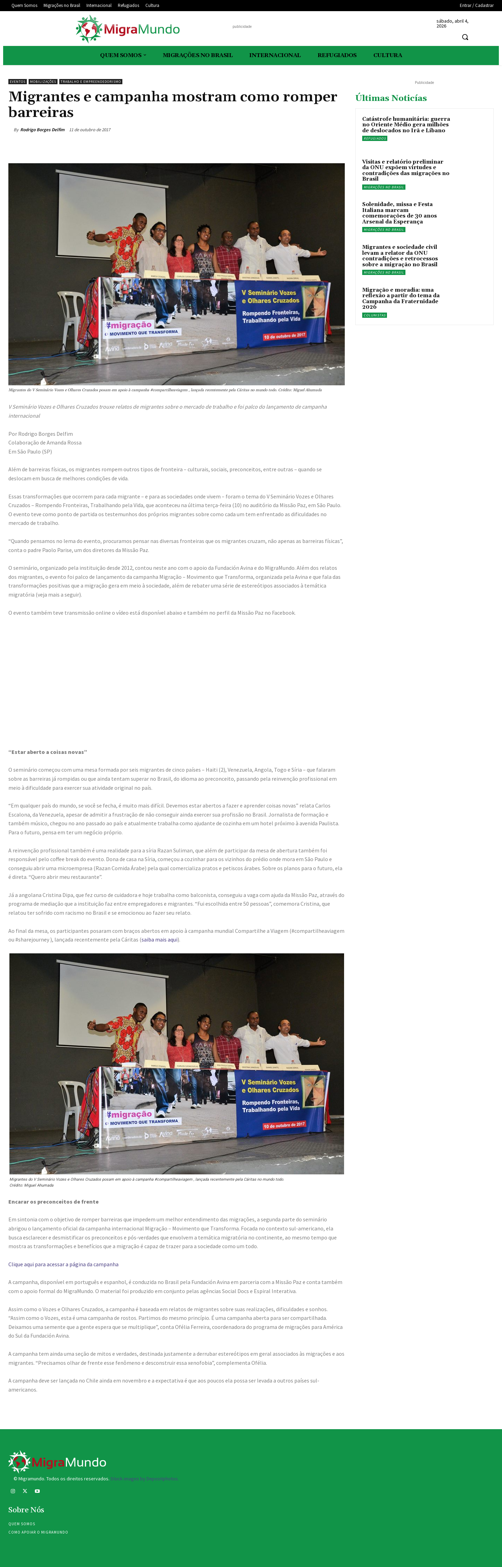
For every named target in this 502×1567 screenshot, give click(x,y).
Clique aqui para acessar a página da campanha (63, 1264)
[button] (465, 37)
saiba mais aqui (159, 939)
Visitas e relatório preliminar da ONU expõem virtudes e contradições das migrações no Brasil (405, 171)
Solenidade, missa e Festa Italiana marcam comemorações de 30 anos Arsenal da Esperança (399, 213)
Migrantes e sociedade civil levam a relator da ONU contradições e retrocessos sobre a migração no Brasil (400, 256)
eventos (17, 81)
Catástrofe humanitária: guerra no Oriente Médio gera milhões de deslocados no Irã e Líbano (406, 125)
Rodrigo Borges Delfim (42, 130)
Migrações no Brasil (384, 187)
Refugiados (375, 138)
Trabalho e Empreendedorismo (90, 81)
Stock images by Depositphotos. (145, 1478)
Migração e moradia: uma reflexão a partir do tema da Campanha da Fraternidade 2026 (401, 299)
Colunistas (375, 315)
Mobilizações (43, 81)
